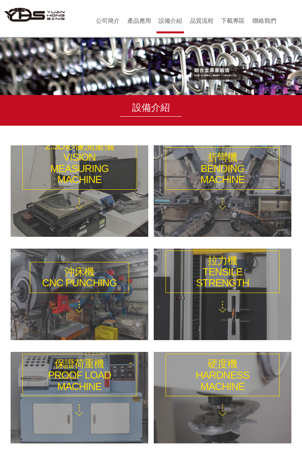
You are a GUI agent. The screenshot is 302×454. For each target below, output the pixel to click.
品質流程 (202, 20)
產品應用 (139, 20)
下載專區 (233, 20)
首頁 (292, 20)
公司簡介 (108, 20)
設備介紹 (170, 20)
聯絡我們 (264, 20)
